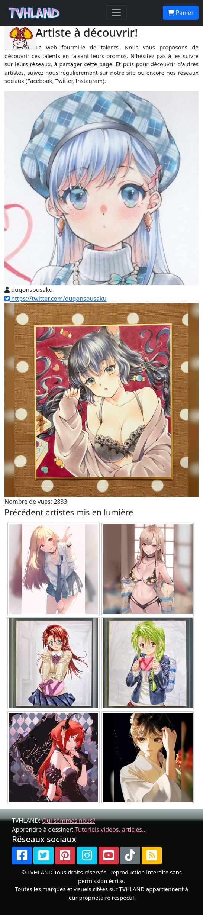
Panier (181, 13)
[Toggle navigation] (116, 12)
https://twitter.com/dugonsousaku (55, 298)
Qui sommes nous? (68, 820)
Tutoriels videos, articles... (111, 829)
